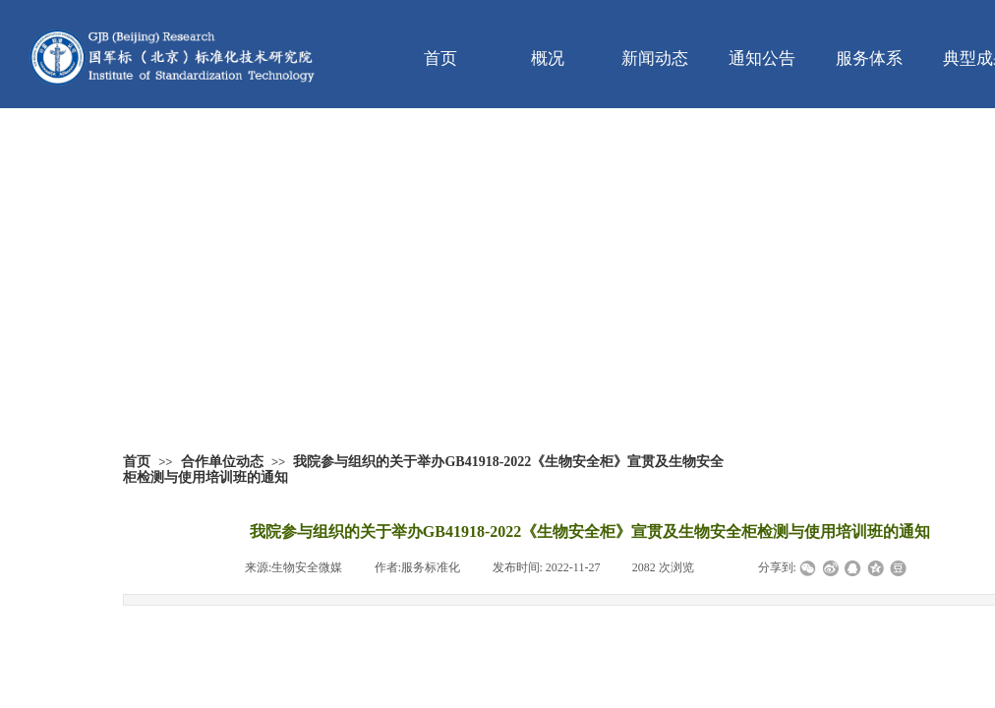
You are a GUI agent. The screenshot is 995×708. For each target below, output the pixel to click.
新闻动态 (654, 58)
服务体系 (869, 58)
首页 (440, 58)
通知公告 (762, 58)
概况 (547, 58)
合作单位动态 (222, 461)
